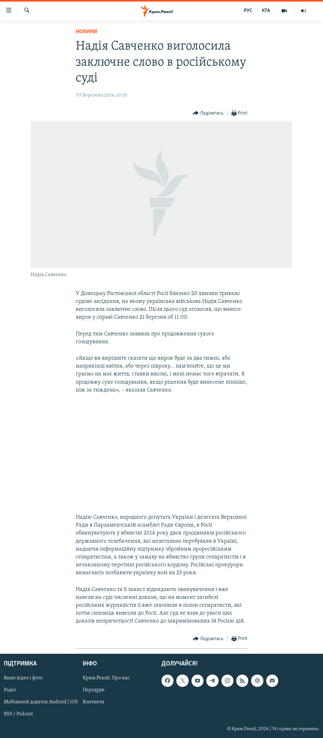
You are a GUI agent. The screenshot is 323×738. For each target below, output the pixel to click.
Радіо (10, 690)
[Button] (208, 113)
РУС (248, 10)
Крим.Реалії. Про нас (106, 678)
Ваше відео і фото (23, 678)
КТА (266, 10)
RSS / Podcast (18, 714)
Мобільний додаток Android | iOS (41, 702)
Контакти (93, 702)
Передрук (94, 690)
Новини (86, 32)
